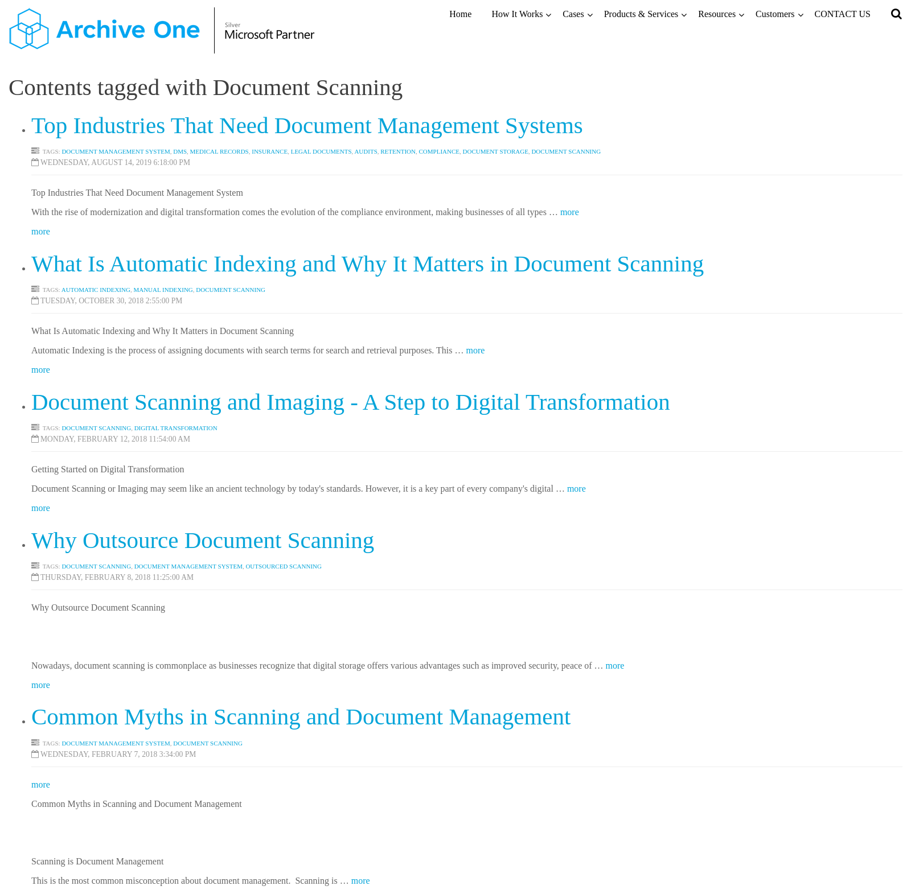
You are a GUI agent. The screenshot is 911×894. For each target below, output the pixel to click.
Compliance (438, 151)
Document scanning (566, 151)
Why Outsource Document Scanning (202, 540)
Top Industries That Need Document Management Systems (307, 125)
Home (460, 14)
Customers (775, 14)
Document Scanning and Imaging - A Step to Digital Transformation (350, 402)
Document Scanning (230, 289)
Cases (573, 14)
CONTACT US (843, 14)
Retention (398, 151)
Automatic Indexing (95, 289)
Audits (365, 151)
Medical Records (219, 151)
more (569, 212)
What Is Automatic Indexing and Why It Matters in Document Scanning (367, 263)
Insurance (270, 151)
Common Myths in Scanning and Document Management (301, 716)
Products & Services (641, 14)
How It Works (517, 14)
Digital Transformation (176, 428)
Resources (717, 14)
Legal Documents (321, 151)
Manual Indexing (162, 289)
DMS (180, 151)
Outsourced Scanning (283, 566)
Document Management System (115, 151)
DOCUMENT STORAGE (495, 151)
